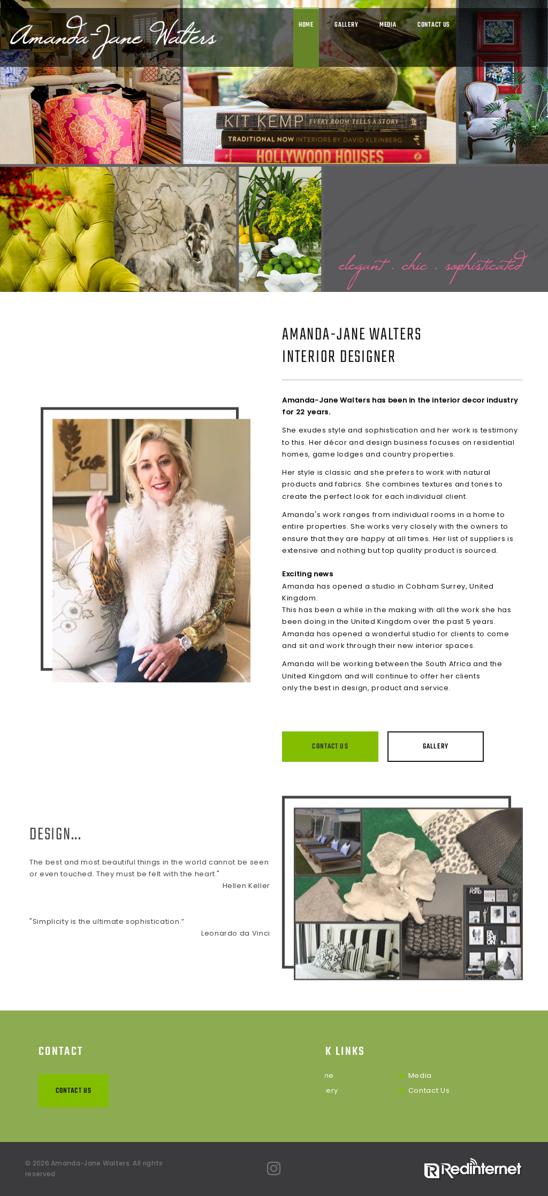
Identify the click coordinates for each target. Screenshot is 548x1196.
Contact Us (433, 25)
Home (306, 25)
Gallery (346, 25)
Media (388, 25)
